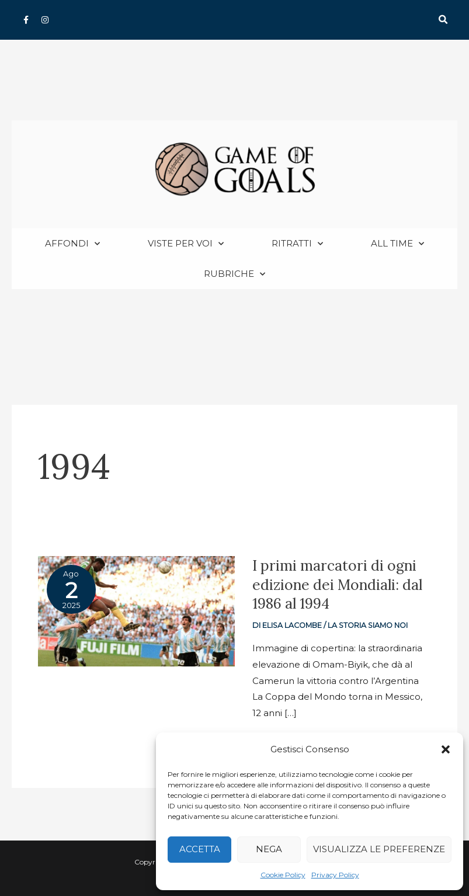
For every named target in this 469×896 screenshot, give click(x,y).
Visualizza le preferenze (379, 849)
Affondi (72, 244)
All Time (397, 244)
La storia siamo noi (370, 625)
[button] (445, 749)
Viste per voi (186, 244)
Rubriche (234, 275)
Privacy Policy (335, 874)
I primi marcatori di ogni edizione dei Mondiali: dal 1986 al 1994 (339, 585)
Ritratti (297, 244)
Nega (269, 849)
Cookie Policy (282, 874)
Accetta (199, 849)
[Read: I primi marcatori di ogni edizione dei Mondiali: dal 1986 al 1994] (136, 611)
